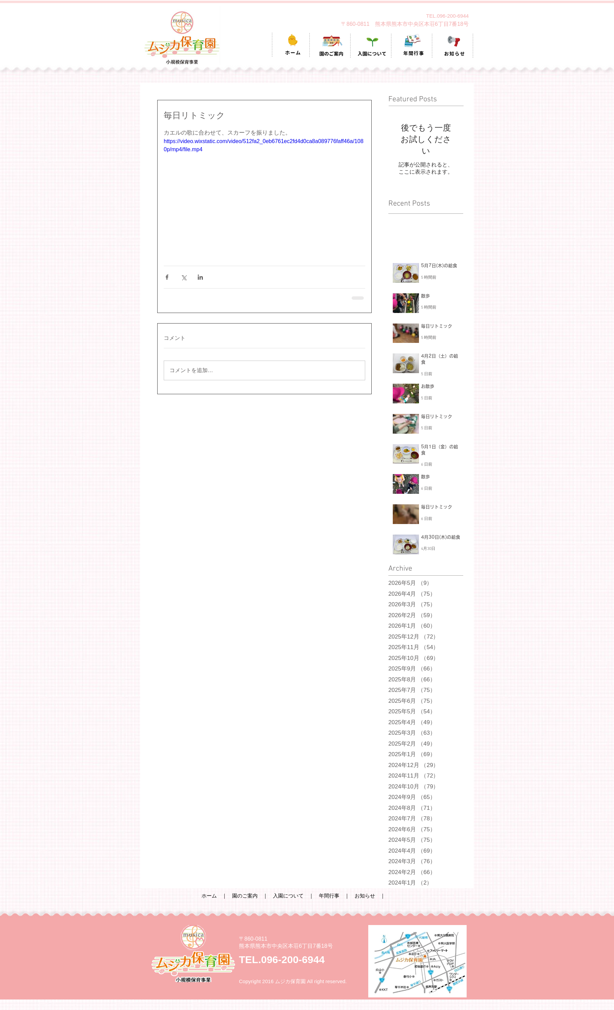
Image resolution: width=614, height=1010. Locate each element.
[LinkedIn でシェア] (200, 277)
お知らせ (365, 896)
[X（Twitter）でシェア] (183, 277)
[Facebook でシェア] (167, 277)
